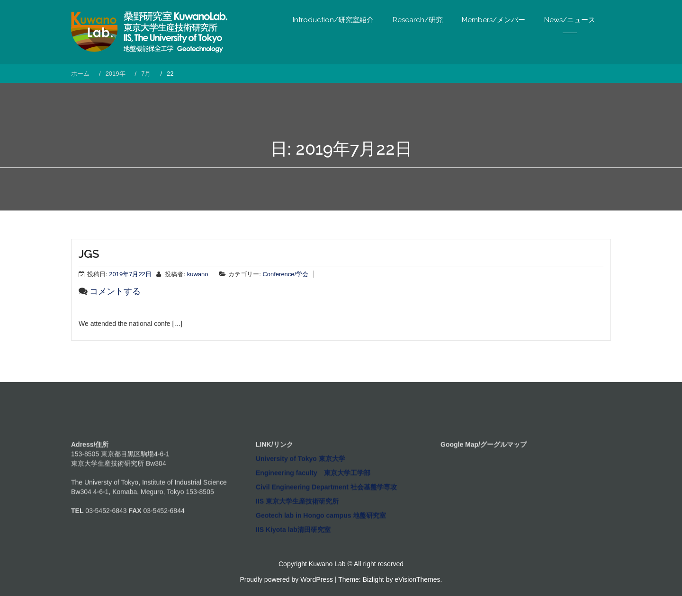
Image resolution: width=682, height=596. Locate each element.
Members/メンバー (493, 20)
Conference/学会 (285, 274)
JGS (89, 254)
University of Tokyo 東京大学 (300, 508)
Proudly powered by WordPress (286, 579)
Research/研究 (418, 20)
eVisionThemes (417, 579)
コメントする (115, 291)
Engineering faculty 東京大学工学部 (313, 522)
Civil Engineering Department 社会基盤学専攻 (326, 537)
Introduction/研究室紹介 (333, 20)
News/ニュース (569, 20)
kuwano (197, 274)
